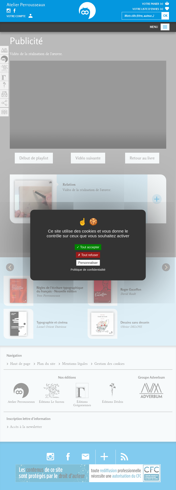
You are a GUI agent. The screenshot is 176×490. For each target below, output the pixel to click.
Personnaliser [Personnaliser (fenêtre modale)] (88, 262)
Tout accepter (88, 247)
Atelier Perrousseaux (26, 4)
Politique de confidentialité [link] (88, 269)
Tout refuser (88, 254)
